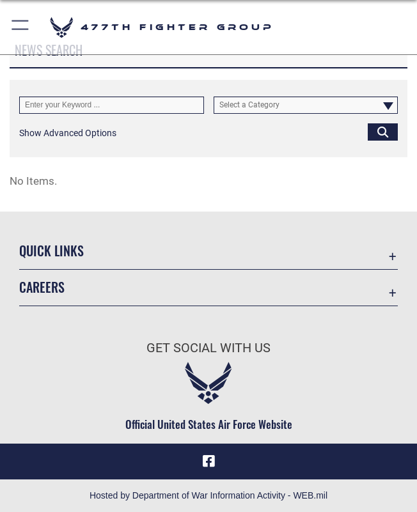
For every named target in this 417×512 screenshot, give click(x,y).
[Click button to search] (383, 132)
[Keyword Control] (111, 105)
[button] (21, 27)
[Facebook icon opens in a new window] (208, 460)
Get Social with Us (208, 347)
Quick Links (51, 250)
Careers (42, 287)
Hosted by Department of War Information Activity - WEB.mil (208, 495)
